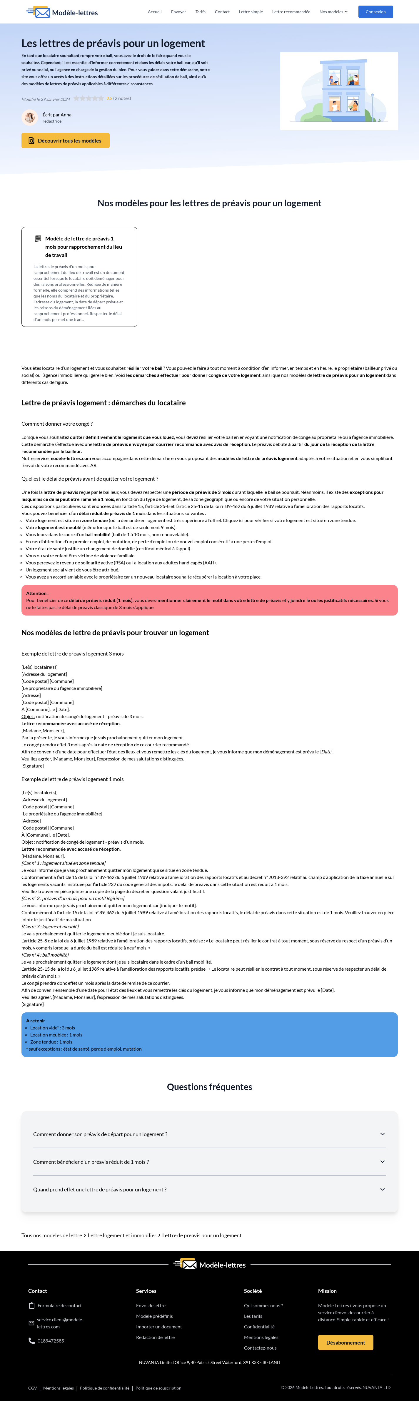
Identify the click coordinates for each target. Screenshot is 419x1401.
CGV (32, 1387)
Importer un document (159, 1326)
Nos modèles (334, 12)
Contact (222, 11)
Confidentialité (259, 1326)
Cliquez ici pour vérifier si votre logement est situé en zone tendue (289, 520)
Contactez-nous (260, 1347)
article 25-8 (158, 506)
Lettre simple (251, 11)
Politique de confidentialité (104, 1387)
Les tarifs (253, 1316)
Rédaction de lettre (155, 1337)
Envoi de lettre (151, 1305)
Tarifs (201, 11)
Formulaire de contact (60, 1305)
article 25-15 (190, 506)
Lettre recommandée (291, 11)
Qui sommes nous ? (263, 1305)
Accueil (155, 11)
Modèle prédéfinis (154, 1316)
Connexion (376, 11)
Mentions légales (261, 1337)
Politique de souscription (158, 1387)
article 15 (133, 506)
